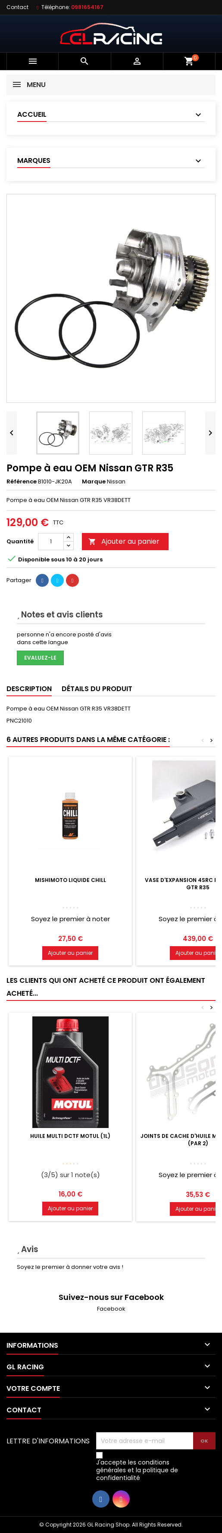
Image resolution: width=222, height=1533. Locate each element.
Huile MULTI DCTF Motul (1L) (70, 1136)
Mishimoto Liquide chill (70, 880)
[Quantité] (51, 541)
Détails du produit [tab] (97, 689)
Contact (17, 7)
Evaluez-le (40, 657)
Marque (94, 482)
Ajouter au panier (123, 541)
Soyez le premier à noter (70, 918)
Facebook (111, 1309)
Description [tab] (29, 689)
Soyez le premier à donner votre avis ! (70, 1267)
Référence (21, 482)
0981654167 (87, 7)
